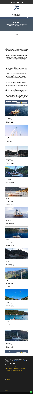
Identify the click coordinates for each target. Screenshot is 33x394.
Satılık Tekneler (8, 379)
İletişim (7, 390)
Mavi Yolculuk (8, 386)
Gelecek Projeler (8, 388)
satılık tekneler (19, 360)
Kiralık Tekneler (8, 381)
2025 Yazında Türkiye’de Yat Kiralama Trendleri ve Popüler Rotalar (15, 368)
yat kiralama (15, 360)
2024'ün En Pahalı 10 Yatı (9, 372)
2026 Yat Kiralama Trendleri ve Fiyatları (11, 366)
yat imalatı (23, 360)
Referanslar (7, 383)
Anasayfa (7, 377)
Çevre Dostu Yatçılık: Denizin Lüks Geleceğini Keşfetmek (14, 370)
